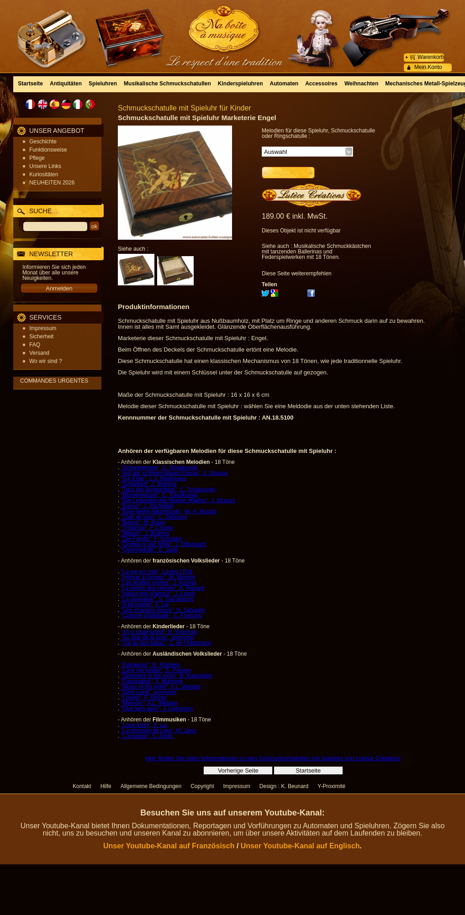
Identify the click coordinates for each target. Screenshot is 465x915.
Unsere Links (45, 166)
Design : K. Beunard (283, 786)
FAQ (34, 345)
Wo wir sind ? (45, 361)
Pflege (37, 158)
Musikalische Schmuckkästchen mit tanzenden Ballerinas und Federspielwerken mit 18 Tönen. (316, 251)
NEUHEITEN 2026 (51, 182)
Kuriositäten (43, 174)
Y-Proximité (331, 786)
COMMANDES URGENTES (54, 381)
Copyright (202, 786)
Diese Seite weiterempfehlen (297, 273)
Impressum (42, 328)
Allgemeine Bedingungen (151, 786)
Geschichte (43, 141)
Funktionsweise (48, 150)
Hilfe (105, 786)
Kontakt (82, 786)
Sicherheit (41, 336)
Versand (39, 353)
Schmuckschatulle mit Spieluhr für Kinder (184, 108)
